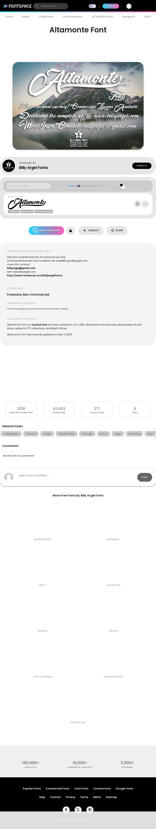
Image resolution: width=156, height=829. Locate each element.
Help (42, 797)
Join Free (145, 6)
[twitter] (78, 809)
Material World (113, 676)
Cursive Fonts (102, 788)
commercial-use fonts (80, 767)
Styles (26, 16)
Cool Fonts (81, 788)
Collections (46, 16)
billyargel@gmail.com (21, 268)
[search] (50, 6)
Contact (141, 165)
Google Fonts (124, 788)
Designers (128, 16)
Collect (91, 230)
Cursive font (39, 324)
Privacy (70, 797)
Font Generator (73, 16)
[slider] (79, 186)
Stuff (147, 16)
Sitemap (111, 797)
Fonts (9, 16)
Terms (84, 797)
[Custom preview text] (28, 186)
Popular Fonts (32, 788)
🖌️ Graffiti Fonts (102, 16)
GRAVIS (113, 631)
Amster (42, 631)
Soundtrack (78, 722)
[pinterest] (89, 809)
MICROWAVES (42, 539)
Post (145, 477)
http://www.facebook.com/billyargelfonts (34, 275)
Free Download (46, 230)
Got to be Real (42, 676)
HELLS (42, 585)
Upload (110, 6)
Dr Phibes (113, 539)
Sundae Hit (113, 585)
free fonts (31, 767)
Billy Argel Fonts (33, 167)
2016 (21, 408)
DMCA (97, 797)
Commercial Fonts (58, 788)
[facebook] (66, 809)
